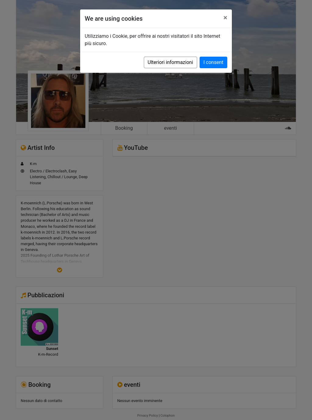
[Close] (225, 17)
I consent (213, 62)
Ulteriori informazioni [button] (170, 62)
